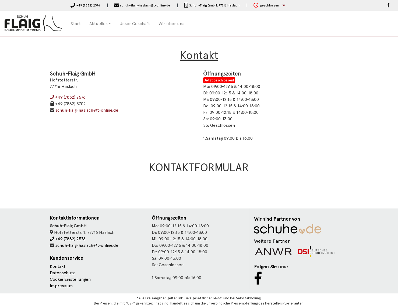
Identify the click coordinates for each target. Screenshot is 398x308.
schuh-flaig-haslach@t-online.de (86, 110)
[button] (269, 5)
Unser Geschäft (134, 23)
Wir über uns (171, 23)
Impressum (61, 285)
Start (76, 23)
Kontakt (57, 266)
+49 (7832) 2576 (68, 97)
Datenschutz (62, 272)
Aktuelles (98, 23)
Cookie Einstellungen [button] (70, 279)
